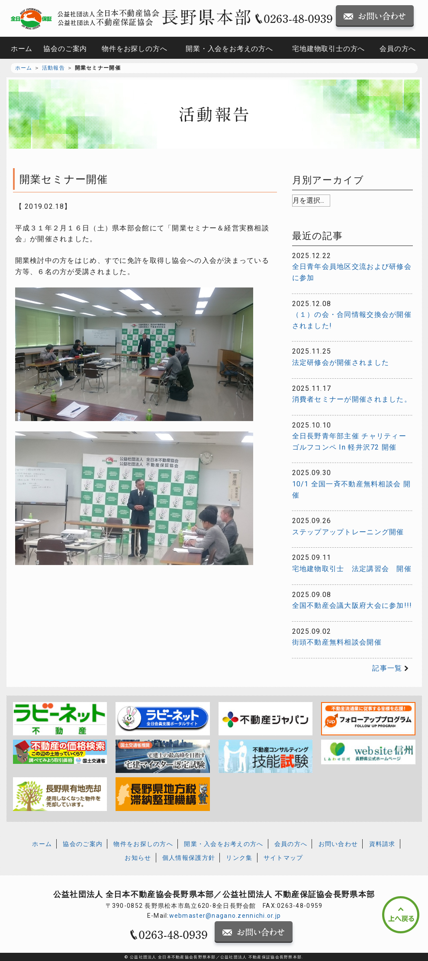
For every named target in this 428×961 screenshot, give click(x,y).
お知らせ (138, 857)
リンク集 (239, 857)
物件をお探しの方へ (134, 49)
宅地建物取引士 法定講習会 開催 (352, 569)
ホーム (21, 49)
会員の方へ (398, 49)
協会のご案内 (65, 49)
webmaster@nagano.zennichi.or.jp (225, 915)
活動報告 (53, 68)
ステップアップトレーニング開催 (348, 532)
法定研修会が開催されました (340, 362)
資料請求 (382, 843)
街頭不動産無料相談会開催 (337, 642)
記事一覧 (387, 668)
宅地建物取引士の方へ (328, 49)
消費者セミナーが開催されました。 (352, 399)
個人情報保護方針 (188, 857)
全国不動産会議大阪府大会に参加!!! (352, 605)
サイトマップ (283, 857)
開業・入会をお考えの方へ (229, 49)
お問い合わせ (338, 843)
